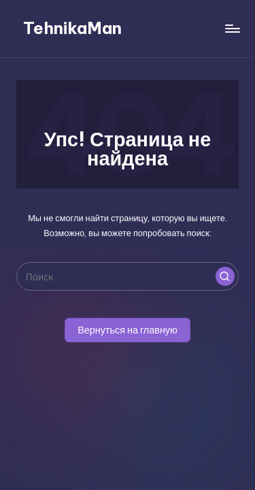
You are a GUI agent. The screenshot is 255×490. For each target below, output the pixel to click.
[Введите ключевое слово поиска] (127, 276)
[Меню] (232, 28)
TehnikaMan (72, 28)
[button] (225, 276)
